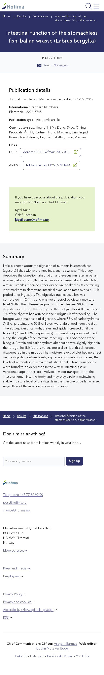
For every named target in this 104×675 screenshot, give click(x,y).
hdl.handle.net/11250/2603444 (51, 165)
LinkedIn (21, 656)
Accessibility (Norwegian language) (28, 610)
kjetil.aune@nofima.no (32, 220)
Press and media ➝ (16, 568)
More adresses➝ (15, 550)
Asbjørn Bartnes (65, 644)
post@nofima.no (15, 502)
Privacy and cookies (17, 602)
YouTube (82, 656)
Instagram (37, 656)
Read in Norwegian (52, 65)
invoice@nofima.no (16, 510)
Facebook (54, 656)
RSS (6, 617)
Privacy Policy (12, 594)
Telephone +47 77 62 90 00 (23, 495)
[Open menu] (83, 6)
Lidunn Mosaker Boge (52, 648)
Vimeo (68, 656)
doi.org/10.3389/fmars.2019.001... (50, 152)
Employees (11, 576)
